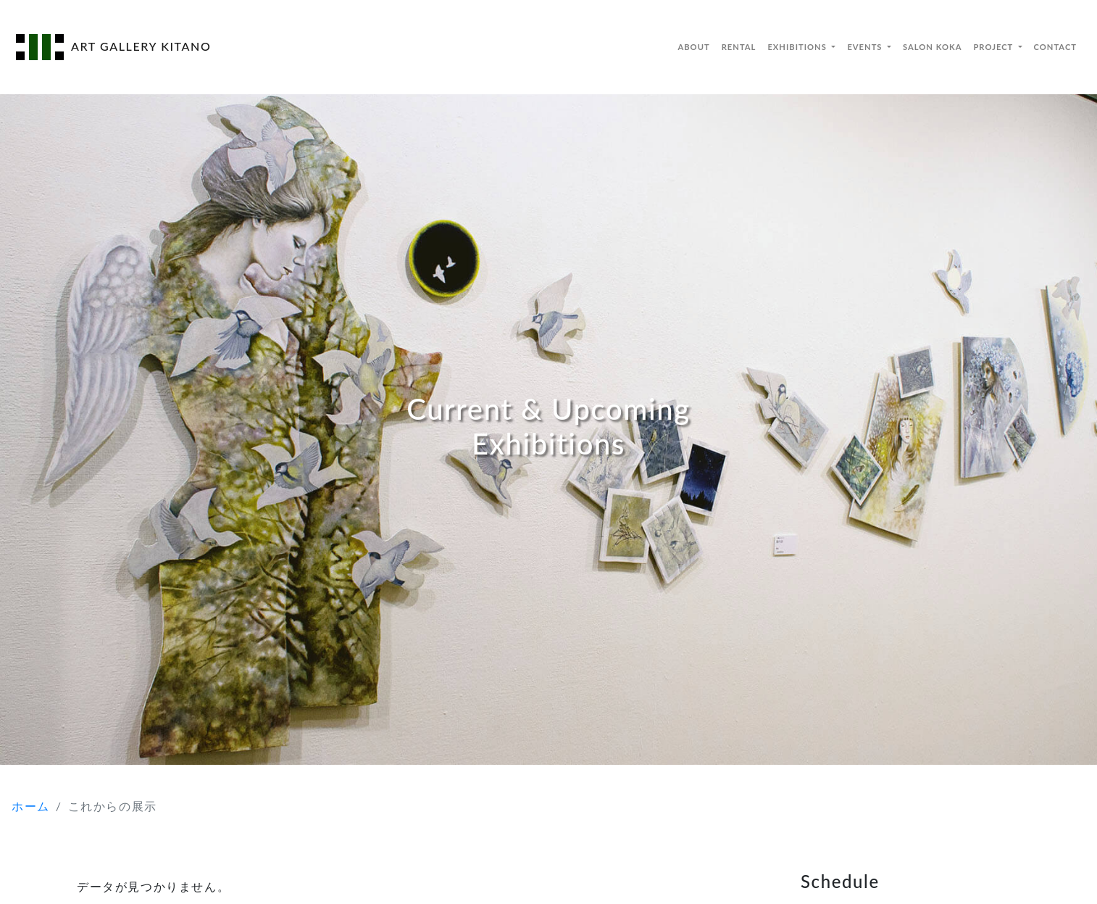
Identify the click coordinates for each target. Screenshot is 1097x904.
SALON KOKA (932, 46)
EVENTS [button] (866, 46)
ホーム (31, 806)
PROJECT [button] (994, 46)
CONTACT (1055, 46)
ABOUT (693, 46)
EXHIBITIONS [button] (798, 46)
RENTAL (739, 46)
